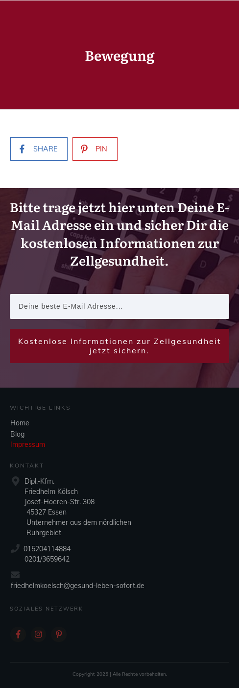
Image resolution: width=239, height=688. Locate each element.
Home (19, 422)
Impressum (27, 444)
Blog (17, 434)
